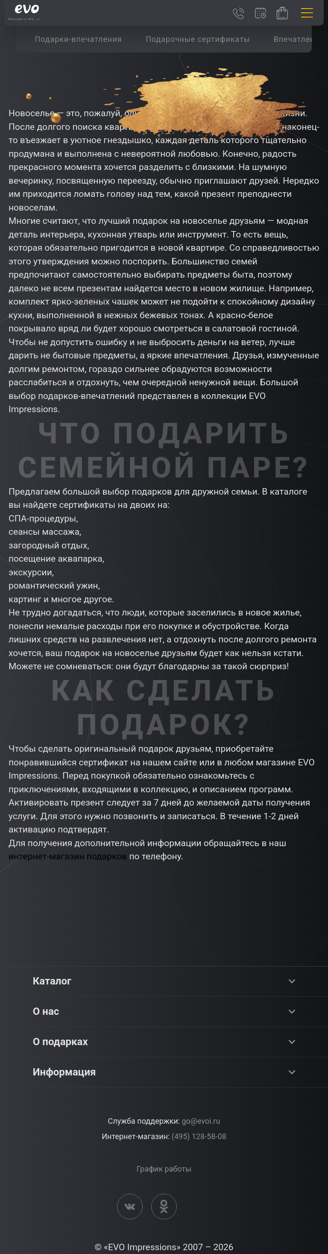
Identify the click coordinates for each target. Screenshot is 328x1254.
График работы (164, 1168)
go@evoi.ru (201, 1120)
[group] (78, 39)
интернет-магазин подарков (68, 856)
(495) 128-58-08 (199, 1136)
